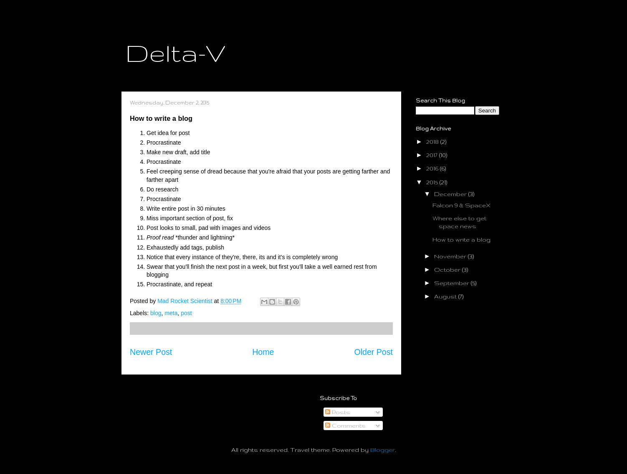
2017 (432, 155)
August (446, 296)
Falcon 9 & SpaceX (461, 205)
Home (263, 352)
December (451, 194)
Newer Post (151, 352)
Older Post (373, 352)
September (452, 283)
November (451, 256)
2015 (433, 182)
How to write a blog (461, 239)
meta (170, 313)
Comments (345, 425)
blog (155, 313)
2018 (433, 141)
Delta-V (176, 52)
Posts (337, 412)
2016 (433, 168)
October (448, 269)
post (186, 313)
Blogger (382, 449)
